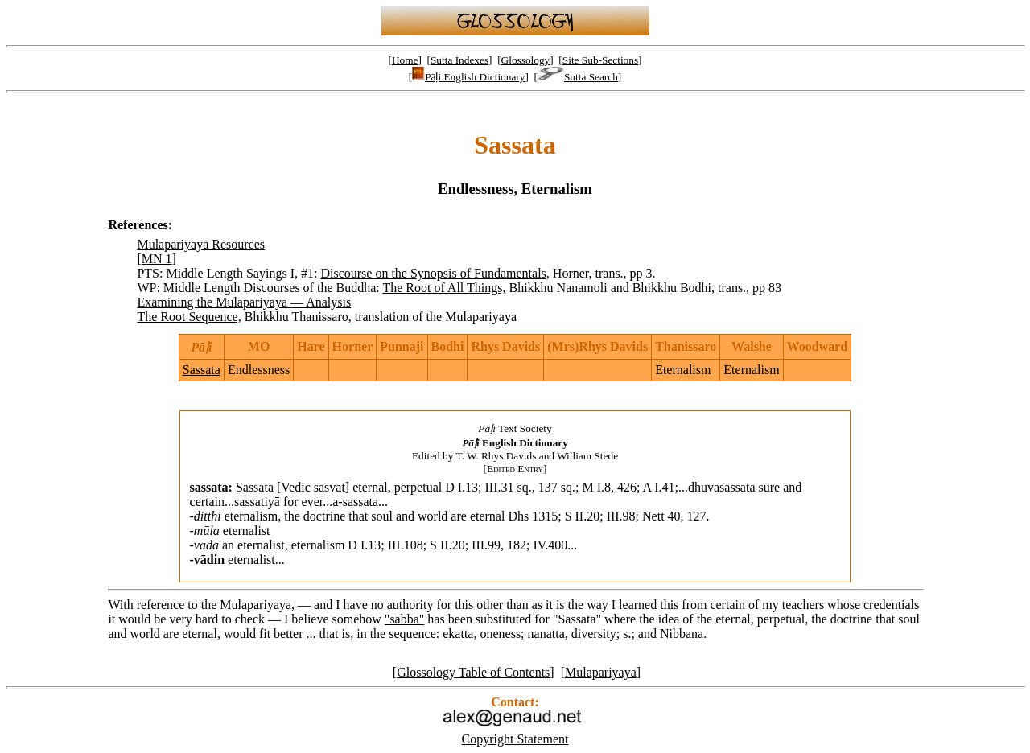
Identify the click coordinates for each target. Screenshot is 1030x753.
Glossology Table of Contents (473, 672)
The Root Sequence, (189, 316)
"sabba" (405, 619)
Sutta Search (578, 77)
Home (405, 60)
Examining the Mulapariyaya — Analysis (244, 302)
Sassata (201, 369)
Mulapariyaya (601, 672)
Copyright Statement (515, 739)
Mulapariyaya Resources (201, 244)
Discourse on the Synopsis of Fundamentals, (434, 273)
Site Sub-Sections (600, 60)
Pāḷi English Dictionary (468, 77)
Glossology (525, 60)
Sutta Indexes (459, 60)
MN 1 (157, 258)
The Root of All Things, (443, 287)
